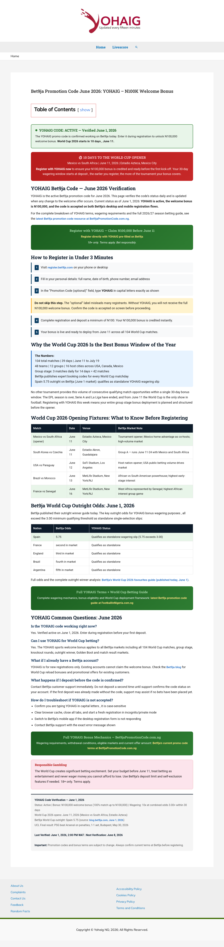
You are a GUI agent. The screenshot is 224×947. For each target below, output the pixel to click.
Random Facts (21, 916)
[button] (136, 47)
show (85, 109)
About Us (17, 891)
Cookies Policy (126, 900)
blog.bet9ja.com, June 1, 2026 (107, 825)
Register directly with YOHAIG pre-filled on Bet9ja (112, 236)
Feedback (17, 910)
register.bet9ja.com (61, 267)
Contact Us (18, 903)
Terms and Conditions (131, 913)
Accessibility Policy (129, 894)
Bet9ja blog (174, 672)
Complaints (18, 897)
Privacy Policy (126, 907)
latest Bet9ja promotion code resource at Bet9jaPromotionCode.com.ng (84, 218)
